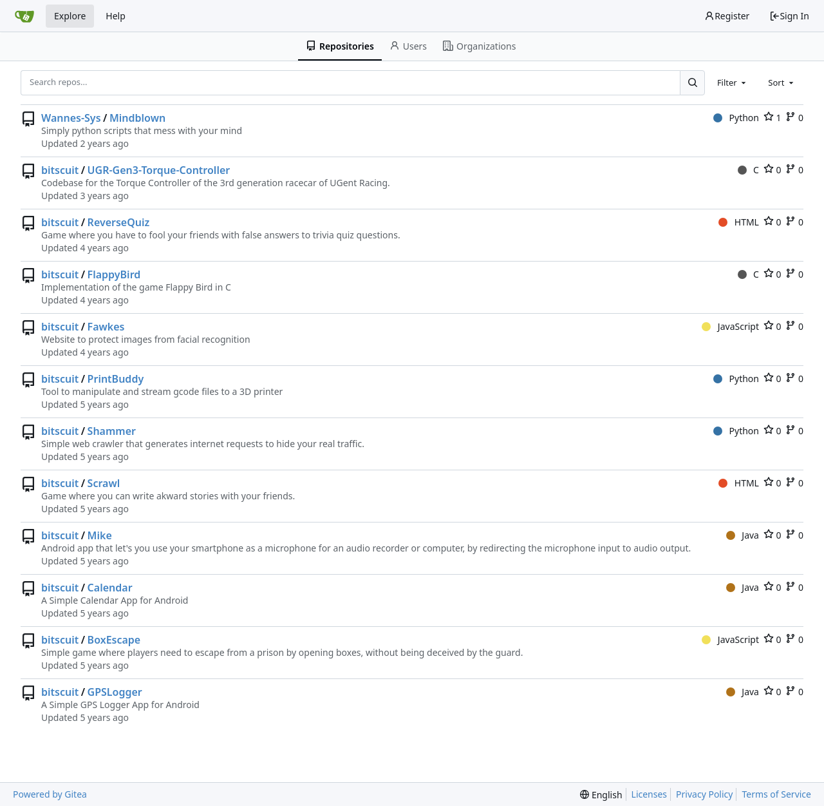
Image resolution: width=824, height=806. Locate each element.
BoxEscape (114, 639)
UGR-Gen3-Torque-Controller (159, 170)
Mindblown (137, 117)
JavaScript (730, 326)
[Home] (24, 16)
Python (736, 117)
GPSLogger (115, 692)
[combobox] (732, 82)
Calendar (110, 587)
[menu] (601, 795)
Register (726, 16)
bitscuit (60, 170)
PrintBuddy (116, 378)
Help (116, 16)
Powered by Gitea (50, 794)
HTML (738, 222)
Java (742, 535)
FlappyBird (114, 274)
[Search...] (692, 82)
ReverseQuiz (119, 222)
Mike (100, 535)
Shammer (112, 431)
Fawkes (106, 326)
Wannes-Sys (71, 117)
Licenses (650, 794)
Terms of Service (776, 794)
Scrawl (104, 483)
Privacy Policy (704, 794)
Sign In (789, 16)
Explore (70, 16)
